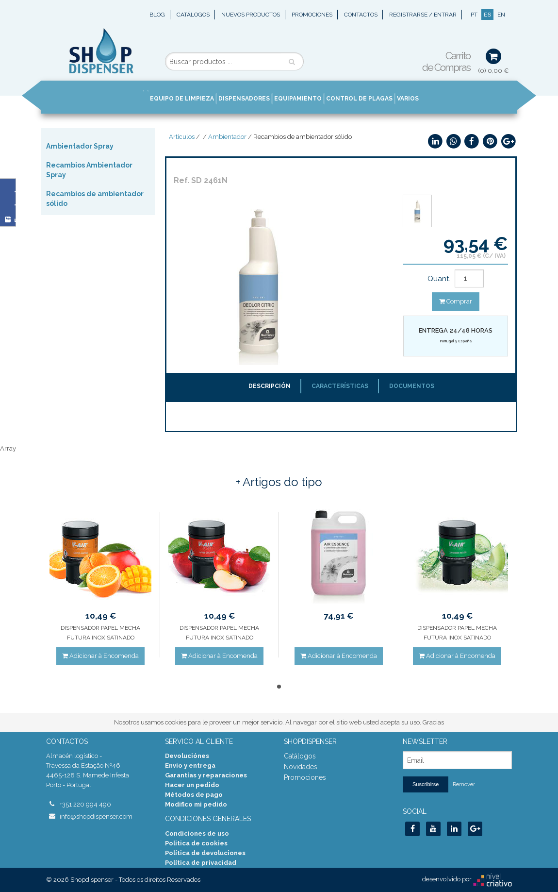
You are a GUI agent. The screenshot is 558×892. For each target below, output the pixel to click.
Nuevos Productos (250, 14)
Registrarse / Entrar (423, 14)
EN (501, 14)
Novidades (300, 767)
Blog (157, 14)
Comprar (455, 301)
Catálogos (193, 14)
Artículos (182, 136)
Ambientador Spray (80, 146)
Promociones (312, 14)
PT (474, 14)
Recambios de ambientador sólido (95, 198)
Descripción (269, 386)
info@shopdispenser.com (96, 816)
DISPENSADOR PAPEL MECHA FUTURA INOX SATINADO (100, 632)
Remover (464, 784)
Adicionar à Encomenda (100, 655)
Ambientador (227, 136)
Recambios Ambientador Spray (89, 170)
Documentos (411, 386)
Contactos (360, 14)
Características (340, 386)
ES (487, 14)
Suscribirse (425, 784)
